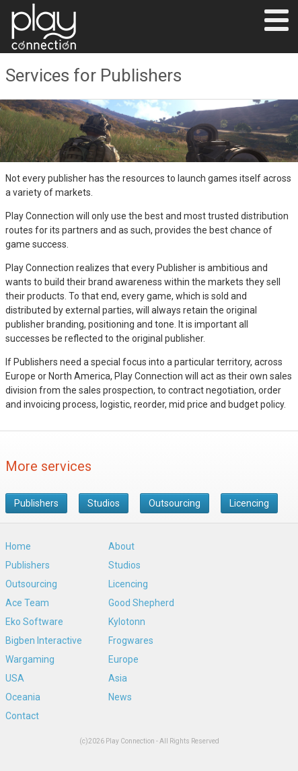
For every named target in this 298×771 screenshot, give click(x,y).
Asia (117, 678)
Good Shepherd (141, 602)
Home (18, 546)
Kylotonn (126, 621)
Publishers (36, 503)
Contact (22, 715)
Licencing (249, 503)
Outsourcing (174, 503)
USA (14, 678)
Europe (123, 659)
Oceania (22, 697)
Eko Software (34, 621)
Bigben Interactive (43, 640)
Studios (103, 503)
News (120, 697)
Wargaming (29, 659)
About (121, 546)
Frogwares (130, 640)
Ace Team (27, 602)
